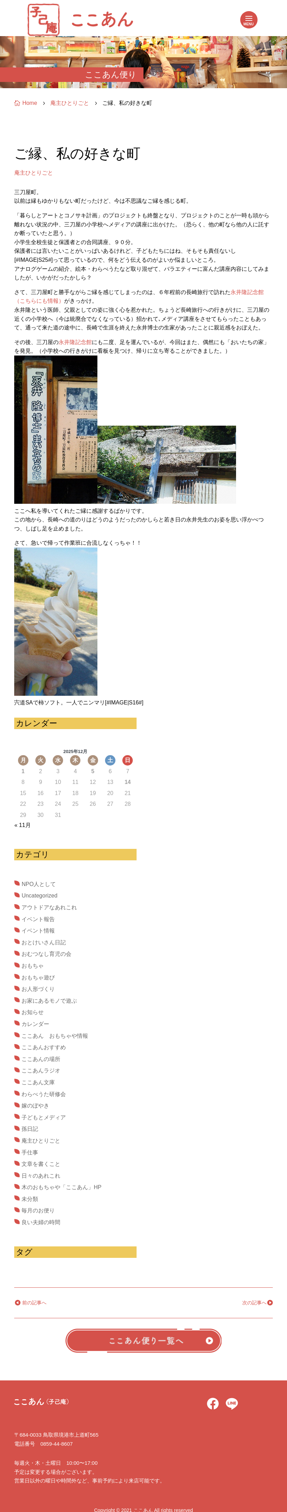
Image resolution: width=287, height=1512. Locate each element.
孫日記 (29, 1129)
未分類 (29, 1199)
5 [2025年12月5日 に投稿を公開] (92, 771)
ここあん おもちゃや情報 (54, 1036)
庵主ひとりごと (33, 173)
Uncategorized (39, 896)
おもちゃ (32, 966)
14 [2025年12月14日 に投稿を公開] (127, 782)
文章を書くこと (40, 1164)
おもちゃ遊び (38, 977)
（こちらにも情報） (39, 301)
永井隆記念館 (247, 292)
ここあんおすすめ (43, 1047)
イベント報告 (38, 919)
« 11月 (22, 825)
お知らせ (32, 1012)
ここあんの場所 (40, 1059)
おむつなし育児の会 (46, 954)
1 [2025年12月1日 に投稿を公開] (23, 771)
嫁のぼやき (35, 1106)
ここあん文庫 (38, 1082)
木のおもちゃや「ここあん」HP (61, 1187)
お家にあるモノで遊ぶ (49, 1001)
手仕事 (29, 1152)
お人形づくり (38, 989)
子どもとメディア (43, 1117)
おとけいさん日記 (43, 942)
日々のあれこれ (40, 1176)
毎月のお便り (38, 1210)
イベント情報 (38, 931)
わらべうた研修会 (43, 1094)
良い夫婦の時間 (40, 1222)
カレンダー (35, 1024)
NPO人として (38, 884)
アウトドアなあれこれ (49, 907)
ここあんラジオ (40, 1071)
